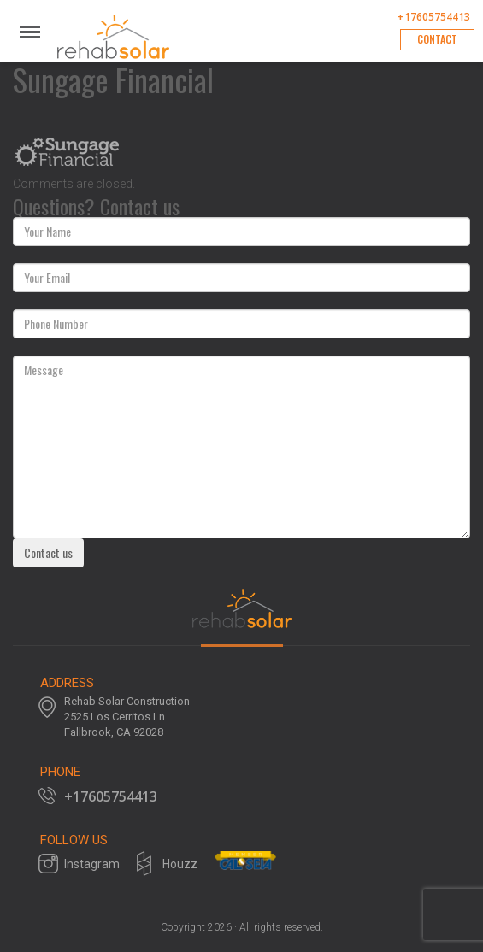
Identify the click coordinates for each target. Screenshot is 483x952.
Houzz (179, 864)
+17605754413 (434, 17)
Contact (437, 39)
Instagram (92, 864)
